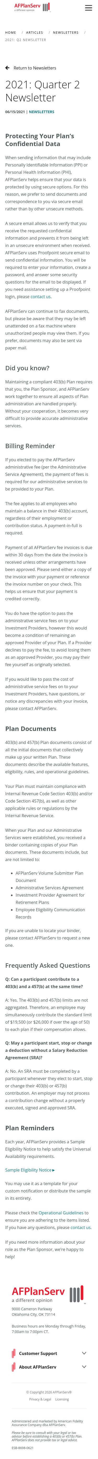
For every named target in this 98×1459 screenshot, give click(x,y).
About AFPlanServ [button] (52, 1367)
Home (10, 32)
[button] (88, 8)
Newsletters (66, 32)
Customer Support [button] (52, 1353)
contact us (41, 296)
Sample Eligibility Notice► (30, 1170)
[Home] (32, 8)
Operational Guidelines (61, 1213)
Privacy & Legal (40, 1399)
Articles (34, 32)
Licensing (62, 1399)
